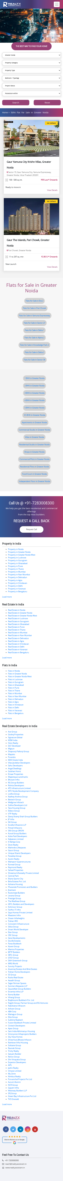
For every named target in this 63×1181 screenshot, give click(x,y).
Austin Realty (13, 859)
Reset (47, 102)
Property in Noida (15, 549)
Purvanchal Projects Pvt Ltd (20, 1079)
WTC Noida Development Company (23, 791)
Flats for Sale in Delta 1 (34, 330)
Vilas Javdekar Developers (19, 763)
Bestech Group (14, 799)
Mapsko (11, 754)
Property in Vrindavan (17, 583)
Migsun (11, 748)
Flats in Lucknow (15, 679)
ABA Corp (12, 1011)
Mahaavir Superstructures (19, 862)
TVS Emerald (13, 1099)
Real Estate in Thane (16, 630)
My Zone (12, 1073)
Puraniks (12, 757)
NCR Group (13, 1085)
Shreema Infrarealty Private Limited (23, 873)
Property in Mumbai (17, 572)
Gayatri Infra (13, 1088)
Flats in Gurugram (15, 682)
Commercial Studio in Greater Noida (34, 430)
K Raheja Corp (14, 842)
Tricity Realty (13, 1051)
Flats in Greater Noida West (20, 676)
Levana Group (14, 895)
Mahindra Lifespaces (17, 847)
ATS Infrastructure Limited (19, 788)
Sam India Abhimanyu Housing (21, 1031)
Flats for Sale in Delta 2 (34, 352)
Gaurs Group (13, 850)
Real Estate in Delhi (16, 647)
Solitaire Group (14, 1045)
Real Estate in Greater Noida (20, 613)
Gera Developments (16, 938)
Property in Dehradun (17, 577)
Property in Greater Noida (19, 552)
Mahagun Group (15, 1014)
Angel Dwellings (14, 768)
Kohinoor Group (15, 907)
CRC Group (13, 935)
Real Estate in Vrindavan (18, 644)
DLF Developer (14, 746)
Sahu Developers (15, 765)
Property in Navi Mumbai (19, 574)
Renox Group (14, 1057)
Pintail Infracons (15, 828)
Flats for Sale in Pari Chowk (34, 308)
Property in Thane (16, 569)
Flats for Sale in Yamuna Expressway (34, 315)
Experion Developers (17, 1062)
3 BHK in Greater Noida (34, 393)
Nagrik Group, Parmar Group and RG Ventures (28, 1003)
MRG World (13, 963)
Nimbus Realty (14, 1076)
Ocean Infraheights (16, 918)
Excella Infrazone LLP (17, 825)
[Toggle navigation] (57, 4)
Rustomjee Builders (16, 893)
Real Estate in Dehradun (18, 638)
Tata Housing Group (16, 808)
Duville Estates (14, 941)
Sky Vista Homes (15, 1037)
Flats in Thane (14, 690)
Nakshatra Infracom (16, 1006)
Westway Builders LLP (17, 1090)
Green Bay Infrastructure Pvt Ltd (22, 1096)
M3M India (12, 740)
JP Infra (11, 819)
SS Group (12, 974)
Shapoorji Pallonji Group (18, 751)
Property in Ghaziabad (17, 563)
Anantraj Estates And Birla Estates (22, 969)
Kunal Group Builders (17, 833)
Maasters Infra (14, 915)
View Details (52, 190)
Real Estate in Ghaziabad (18, 624)
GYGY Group (13, 958)
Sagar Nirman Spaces (17, 983)
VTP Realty (12, 814)
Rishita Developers (16, 785)
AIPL (10, 1065)
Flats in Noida (14, 671)
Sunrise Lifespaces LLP (17, 986)
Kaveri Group (13, 946)
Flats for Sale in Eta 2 (34, 301)
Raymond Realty (15, 867)
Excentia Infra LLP (15, 991)
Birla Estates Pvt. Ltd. (17, 881)
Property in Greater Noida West (21, 555)
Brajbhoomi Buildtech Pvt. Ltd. (21, 1000)
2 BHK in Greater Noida (34, 385)
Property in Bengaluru (17, 591)
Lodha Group (14, 794)
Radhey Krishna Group (18, 796)
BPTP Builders (14, 952)
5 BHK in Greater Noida (34, 407)
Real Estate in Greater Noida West (22, 615)
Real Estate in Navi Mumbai (20, 635)
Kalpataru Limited (15, 839)
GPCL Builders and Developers (21, 904)
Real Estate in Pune (16, 627)
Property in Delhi (15, 586)
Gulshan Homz (14, 771)
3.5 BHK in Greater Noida (34, 415)
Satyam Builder (14, 1054)
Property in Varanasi (17, 588)
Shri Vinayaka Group (17, 1059)
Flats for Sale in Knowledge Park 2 (34, 345)
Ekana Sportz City (15, 878)
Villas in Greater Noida (34, 437)
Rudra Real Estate (15, 977)
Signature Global (15, 737)
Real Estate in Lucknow (18, 618)
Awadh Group (14, 980)
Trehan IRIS (13, 921)
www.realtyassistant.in (15, 1167)
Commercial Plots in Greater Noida (34, 459)
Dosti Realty (13, 845)
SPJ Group (12, 1093)
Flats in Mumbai (15, 693)
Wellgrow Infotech (16, 802)
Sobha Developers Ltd (17, 805)
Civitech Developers (16, 1025)
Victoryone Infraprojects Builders (22, 1034)
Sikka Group (13, 926)
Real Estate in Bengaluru (18, 652)
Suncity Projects (15, 966)
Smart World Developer (18, 929)
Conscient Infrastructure (18, 924)
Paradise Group (14, 856)
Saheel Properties (15, 870)
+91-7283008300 (39, 503)
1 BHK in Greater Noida (34, 378)
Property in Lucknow (17, 557)
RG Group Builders (16, 782)
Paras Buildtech (14, 943)
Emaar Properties (15, 774)
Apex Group (13, 1028)
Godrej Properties (15, 734)
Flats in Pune (13, 688)
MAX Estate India (15, 760)
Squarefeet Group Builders (19, 989)
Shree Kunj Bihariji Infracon (19, 1040)
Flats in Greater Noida (17, 673)
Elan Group (13, 932)
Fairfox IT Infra (14, 910)
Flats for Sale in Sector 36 (34, 359)
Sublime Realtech (15, 1020)
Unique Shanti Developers (19, 853)
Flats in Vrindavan (15, 705)
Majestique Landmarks (18, 777)
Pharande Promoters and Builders (22, 887)
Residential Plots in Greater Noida (34, 466)
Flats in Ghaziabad (16, 685)
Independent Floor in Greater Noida (34, 481)
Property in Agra (15, 580)
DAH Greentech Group (17, 960)
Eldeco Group (14, 811)
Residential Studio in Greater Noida (34, 444)
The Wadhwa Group (16, 901)
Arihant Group (14, 1009)
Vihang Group (14, 997)
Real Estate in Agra (16, 641)
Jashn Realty (13, 1068)
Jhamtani (12, 890)
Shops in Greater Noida (34, 452)
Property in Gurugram (17, 560)
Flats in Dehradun (15, 699)
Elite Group (13, 1017)
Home (5, 112)
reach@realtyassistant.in (16, 1164)
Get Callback (51, 123)
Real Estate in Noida (16, 610)
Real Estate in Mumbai (17, 632)
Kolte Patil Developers (17, 836)
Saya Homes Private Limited (20, 912)
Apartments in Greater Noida (34, 422)
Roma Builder (14, 994)
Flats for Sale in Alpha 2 (34, 337)
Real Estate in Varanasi (17, 649)
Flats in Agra (13, 702)
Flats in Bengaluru (15, 713)
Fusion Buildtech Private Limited (22, 1023)
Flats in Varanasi (15, 710)
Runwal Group (14, 864)
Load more (7, 597)
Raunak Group (14, 1048)
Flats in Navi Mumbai (17, 696)
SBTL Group (13, 955)
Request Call (31, 529)
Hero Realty (13, 743)
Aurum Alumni (14, 1082)
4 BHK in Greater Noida (34, 400)
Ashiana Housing (15, 884)
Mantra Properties (16, 949)
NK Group (12, 822)
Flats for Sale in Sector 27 (34, 323)
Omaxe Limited (14, 1071)
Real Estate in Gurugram (18, 621)
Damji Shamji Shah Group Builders (22, 816)
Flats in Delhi (13, 707)
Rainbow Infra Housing (18, 1042)
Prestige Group (14, 898)
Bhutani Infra (13, 779)
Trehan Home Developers (19, 972)
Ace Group (12, 731)
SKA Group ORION (16, 830)
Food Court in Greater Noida (34, 474)
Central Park (13, 876)
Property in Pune (15, 566)
